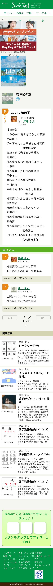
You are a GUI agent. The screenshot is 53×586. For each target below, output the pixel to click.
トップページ (9, 553)
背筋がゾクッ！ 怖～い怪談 (34, 400)
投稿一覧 (30, 14)
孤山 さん (24, 288)
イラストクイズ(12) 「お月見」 (34, 375)
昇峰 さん (29, 121)
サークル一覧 (42, 14)
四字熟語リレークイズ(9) (34, 454)
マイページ (9, 14)
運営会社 (38, 562)
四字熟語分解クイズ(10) (33, 481)
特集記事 (20, 14)
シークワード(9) (29, 345)
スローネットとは (26, 553)
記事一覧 (7, 556)
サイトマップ (9, 568)
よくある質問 (24, 562)
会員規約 (38, 553)
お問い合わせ (24, 565)
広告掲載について (26, 568)
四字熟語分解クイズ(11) (33, 429)
